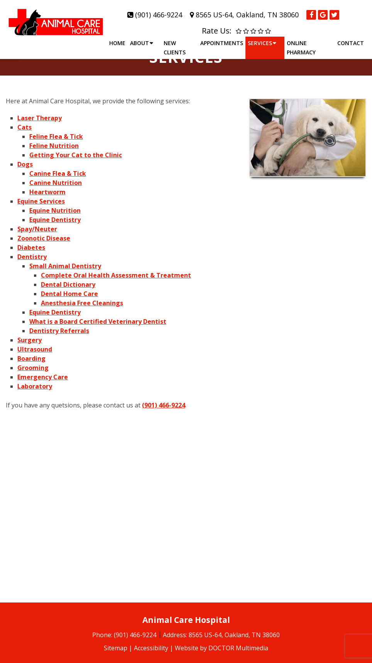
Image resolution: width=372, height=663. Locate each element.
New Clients (175, 47)
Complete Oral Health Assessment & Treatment (116, 275)
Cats (24, 127)
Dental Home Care (69, 293)
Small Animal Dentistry (65, 266)
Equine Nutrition (55, 210)
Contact (350, 43)
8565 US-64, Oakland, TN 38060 (247, 14)
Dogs (25, 164)
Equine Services (41, 201)
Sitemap (115, 648)
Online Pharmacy (301, 47)
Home (117, 43)
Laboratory (34, 386)
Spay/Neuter (37, 229)
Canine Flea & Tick (57, 173)
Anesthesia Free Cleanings (82, 303)
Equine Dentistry (55, 219)
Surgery (29, 340)
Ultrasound (34, 349)
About (139, 43)
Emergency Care (42, 377)
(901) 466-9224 (158, 14)
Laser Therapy (39, 118)
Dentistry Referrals (59, 330)
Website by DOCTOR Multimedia (221, 648)
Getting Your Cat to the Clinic (75, 155)
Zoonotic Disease (43, 238)
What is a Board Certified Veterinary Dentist (97, 321)
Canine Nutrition (55, 182)
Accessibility (151, 648)
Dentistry (32, 256)
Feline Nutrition (54, 145)
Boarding (31, 358)
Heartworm (47, 192)
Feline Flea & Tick (56, 136)
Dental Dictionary (68, 284)
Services (260, 43)
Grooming (33, 367)
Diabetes (31, 247)
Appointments (221, 43)
